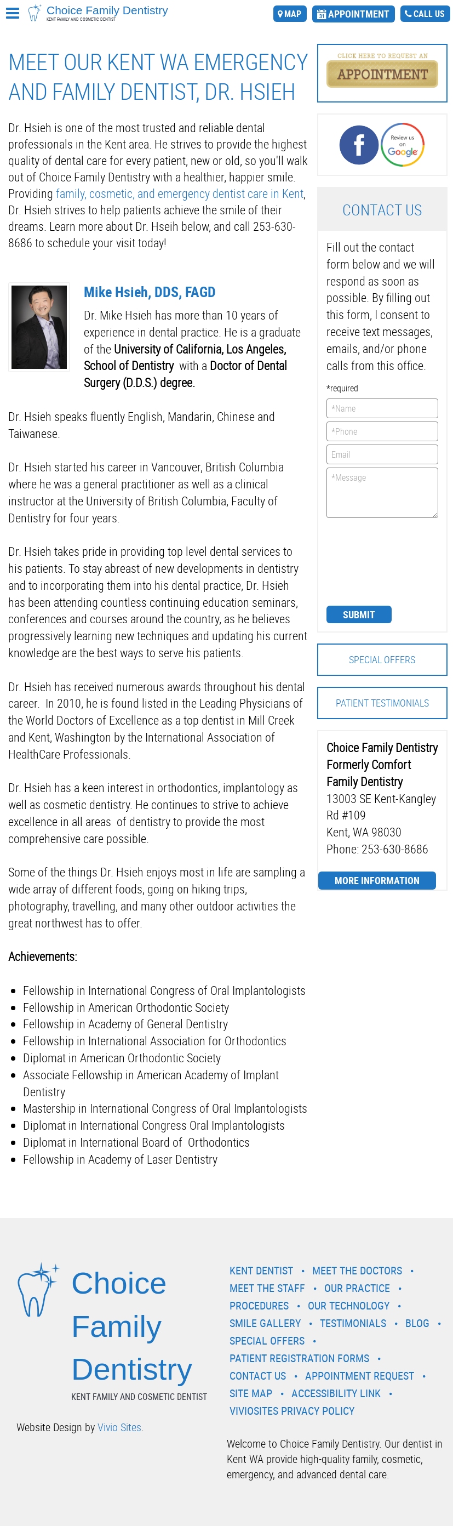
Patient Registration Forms (299, 1358)
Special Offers (382, 659)
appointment (358, 13)
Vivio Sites (119, 1427)
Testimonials (353, 1323)
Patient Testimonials (382, 702)
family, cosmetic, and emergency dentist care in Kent (179, 193)
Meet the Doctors (357, 1270)
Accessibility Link (336, 1393)
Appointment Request (359, 1375)
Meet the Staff (267, 1287)
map (292, 14)
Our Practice (357, 1287)
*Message (382, 493)
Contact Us (258, 1375)
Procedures (259, 1305)
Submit (359, 614)
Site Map (251, 1393)
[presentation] (371, 560)
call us (429, 14)
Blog (417, 1323)
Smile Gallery (265, 1323)
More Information (377, 880)
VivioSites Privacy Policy (292, 1410)
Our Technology (348, 1305)
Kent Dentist (261, 1270)
